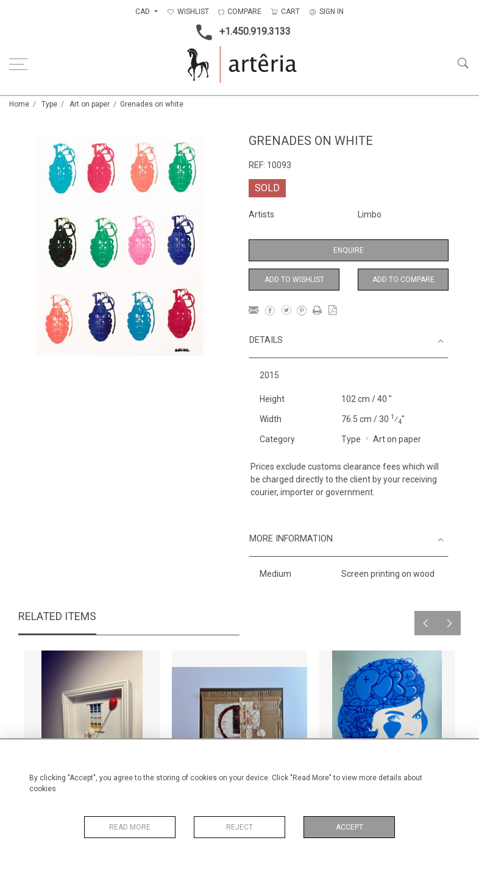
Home (19, 104)
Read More (130, 827)
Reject (239, 827)
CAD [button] (143, 11)
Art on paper (89, 104)
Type (49, 104)
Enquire (348, 250)
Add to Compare (403, 279)
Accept (349, 827)
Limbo (369, 214)
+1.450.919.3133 (240, 32)
